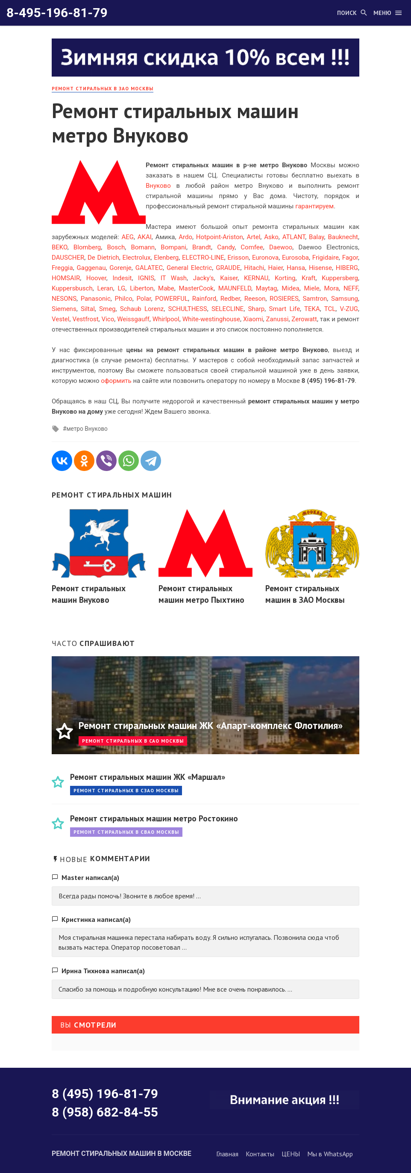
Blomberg (87, 247)
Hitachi (254, 268)
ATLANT (293, 237)
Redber (230, 298)
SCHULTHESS (187, 309)
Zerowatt (304, 319)
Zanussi (277, 319)
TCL (330, 309)
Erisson (238, 257)
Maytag (266, 288)
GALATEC (149, 268)
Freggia (62, 268)
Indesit (122, 278)
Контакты (260, 1153)
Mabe (166, 288)
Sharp (256, 309)
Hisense (320, 268)
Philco (123, 298)
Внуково (158, 186)
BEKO (60, 247)
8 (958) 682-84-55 (105, 1112)
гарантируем (314, 206)
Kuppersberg (340, 278)
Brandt (201, 247)
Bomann (143, 247)
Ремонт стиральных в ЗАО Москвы (102, 88)
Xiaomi (253, 319)
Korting (285, 278)
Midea (290, 288)
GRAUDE (228, 268)
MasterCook (196, 288)
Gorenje (120, 268)
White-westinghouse (211, 319)
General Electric (189, 268)
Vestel (60, 319)
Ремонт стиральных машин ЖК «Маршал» (147, 776)
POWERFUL (171, 298)
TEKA (312, 309)
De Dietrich (103, 257)
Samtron (314, 298)
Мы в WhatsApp (330, 1153)
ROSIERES (284, 298)
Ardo (185, 237)
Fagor (350, 257)
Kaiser (229, 278)
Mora (331, 288)
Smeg (107, 309)
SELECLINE (227, 309)
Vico (108, 319)
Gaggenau (91, 268)
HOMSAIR (66, 278)
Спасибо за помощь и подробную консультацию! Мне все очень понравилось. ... (175, 989)
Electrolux (137, 257)
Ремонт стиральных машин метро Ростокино (154, 818)
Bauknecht (343, 237)
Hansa (296, 268)
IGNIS (146, 278)
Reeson (255, 298)
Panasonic (96, 298)
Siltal (88, 309)
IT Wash (174, 278)
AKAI (145, 237)
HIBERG (347, 268)
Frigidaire (325, 257)
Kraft (308, 278)
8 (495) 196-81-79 (105, 1093)
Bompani (173, 247)
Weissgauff (133, 319)
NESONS (64, 298)
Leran (105, 288)
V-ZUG (349, 309)
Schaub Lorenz (142, 309)
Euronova (265, 257)
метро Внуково (87, 428)
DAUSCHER (68, 257)
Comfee (252, 247)
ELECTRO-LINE (203, 257)
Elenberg (166, 257)
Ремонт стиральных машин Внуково (89, 594)
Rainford (204, 298)
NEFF (350, 288)
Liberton (141, 288)
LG (122, 288)
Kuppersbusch (72, 288)
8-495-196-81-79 (57, 12)
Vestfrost (85, 319)
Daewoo (280, 247)
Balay (316, 237)
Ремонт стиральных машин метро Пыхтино (201, 594)
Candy (226, 247)
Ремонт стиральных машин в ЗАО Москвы (305, 594)
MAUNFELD (234, 288)
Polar (144, 298)
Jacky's (203, 278)
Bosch (116, 247)
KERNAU (256, 278)
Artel (254, 237)
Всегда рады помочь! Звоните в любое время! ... (130, 896)
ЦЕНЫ (291, 1153)
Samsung (344, 298)
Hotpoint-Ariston (219, 237)
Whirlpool (166, 319)
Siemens (64, 309)
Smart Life (284, 309)
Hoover (96, 278)
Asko (271, 237)
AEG (127, 237)
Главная (227, 1153)
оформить (116, 381)
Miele (311, 288)
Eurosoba (295, 257)
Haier (275, 268)
